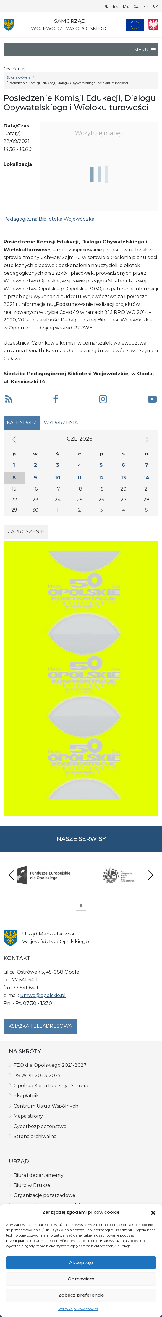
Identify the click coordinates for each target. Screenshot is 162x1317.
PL (105, 6)
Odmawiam (81, 1279)
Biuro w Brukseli (33, 1185)
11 (79, 478)
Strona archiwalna (35, 1136)
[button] (153, 1212)
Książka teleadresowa (40, 1026)
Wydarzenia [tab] (61, 422)
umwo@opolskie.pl (43, 995)
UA (155, 6)
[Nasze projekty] (135, 25)
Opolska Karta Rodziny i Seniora (51, 1085)
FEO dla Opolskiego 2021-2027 (50, 1065)
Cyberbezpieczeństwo (40, 1126)
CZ (136, 6)
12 (101, 478)
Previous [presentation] (11, 875)
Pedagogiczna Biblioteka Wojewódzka (49, 219)
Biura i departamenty (39, 1175)
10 (57, 478)
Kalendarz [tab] (22, 422)
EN (115, 6)
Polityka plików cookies (78, 1309)
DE (126, 6)
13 (123, 478)
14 (146, 478)
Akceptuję (81, 1262)
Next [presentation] (150, 875)
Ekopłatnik (26, 1095)
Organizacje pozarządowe (44, 1195)
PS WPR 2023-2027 (37, 1075)
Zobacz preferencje (81, 1295)
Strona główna (18, 77)
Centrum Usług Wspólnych (46, 1106)
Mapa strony (28, 1116)
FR (145, 6)
